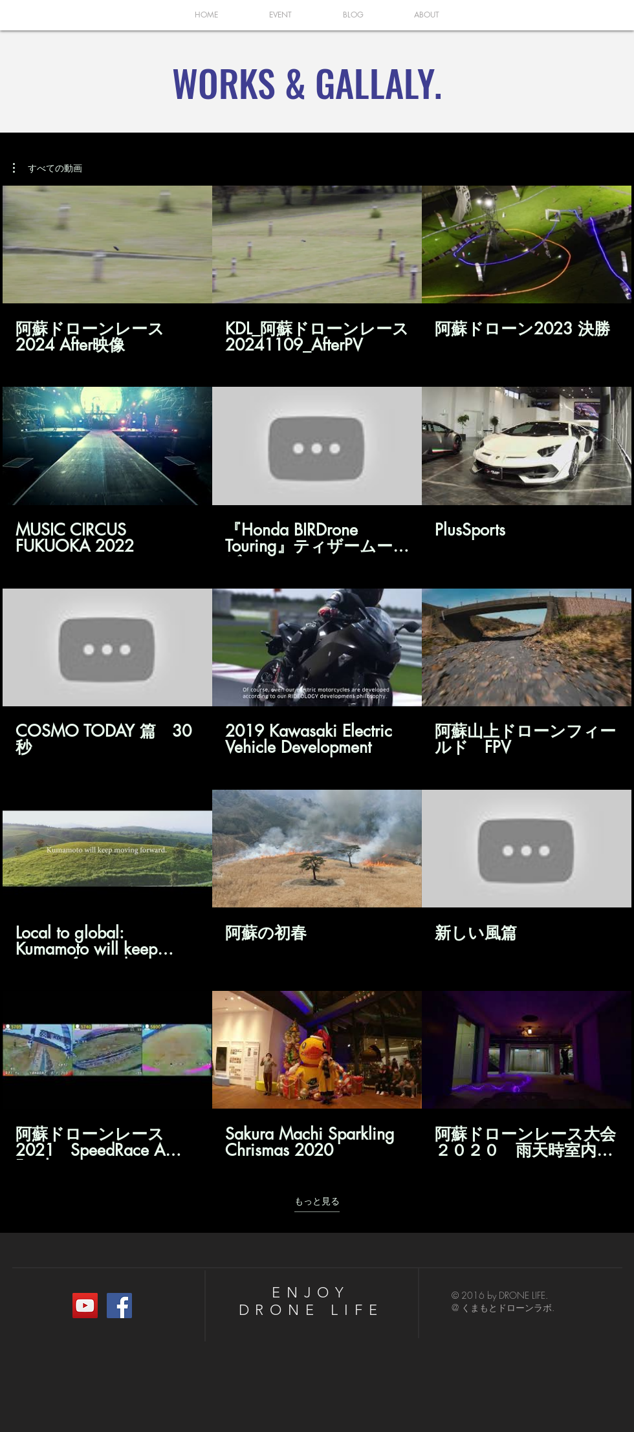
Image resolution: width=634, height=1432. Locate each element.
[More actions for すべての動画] (47, 168)
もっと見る (317, 1200)
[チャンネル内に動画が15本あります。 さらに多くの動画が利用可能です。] (317, 672)
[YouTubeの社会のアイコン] (85, 1305)
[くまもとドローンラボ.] (119, 1305)
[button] (47, 168)
